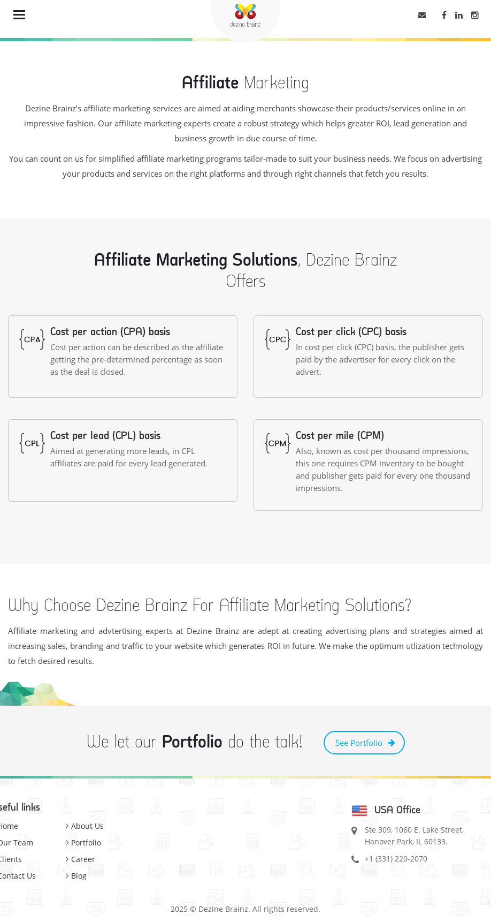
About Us (87, 826)
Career (83, 859)
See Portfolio (358, 742)
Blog (79, 876)
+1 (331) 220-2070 (396, 858)
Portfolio (86, 842)
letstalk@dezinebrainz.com (425, 16)
